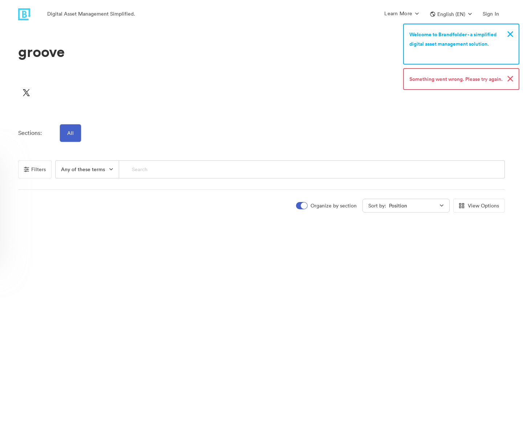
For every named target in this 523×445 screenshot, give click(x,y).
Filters (35, 169)
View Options (479, 205)
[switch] (327, 206)
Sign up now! (426, 53)
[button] (451, 14)
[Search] (311, 169)
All (70, 133)
